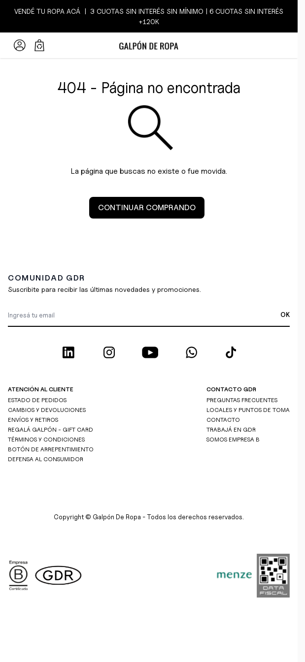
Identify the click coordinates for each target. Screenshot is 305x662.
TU (40, 11)
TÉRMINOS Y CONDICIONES (46, 439)
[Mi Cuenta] (20, 45)
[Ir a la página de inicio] (149, 45)
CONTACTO (223, 419)
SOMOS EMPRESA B (233, 439)
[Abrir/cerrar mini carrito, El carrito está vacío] (39, 45)
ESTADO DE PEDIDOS (37, 400)
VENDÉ (25, 11)
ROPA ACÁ (62, 11)
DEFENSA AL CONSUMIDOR (45, 459)
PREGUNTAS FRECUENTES (241, 400)
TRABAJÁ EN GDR (231, 429)
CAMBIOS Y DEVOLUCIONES (47, 409)
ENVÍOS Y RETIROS (33, 419)
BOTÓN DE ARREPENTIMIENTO (51, 449)
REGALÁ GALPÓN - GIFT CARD (50, 429)
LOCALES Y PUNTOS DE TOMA (248, 409)
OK (285, 314)
